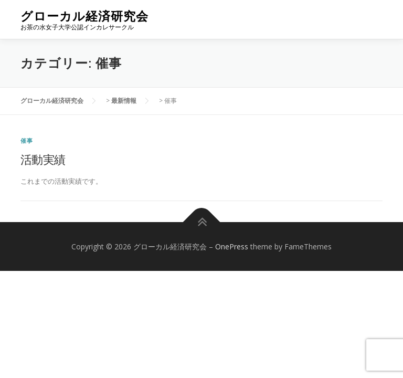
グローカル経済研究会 (84, 16)
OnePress (231, 246)
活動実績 (43, 159)
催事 (26, 140)
